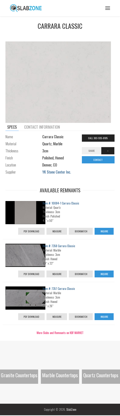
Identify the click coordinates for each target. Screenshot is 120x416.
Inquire (104, 231)
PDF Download (31, 231)
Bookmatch (80, 231)
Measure (57, 231)
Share (91, 151)
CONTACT (98, 160)
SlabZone (71, 409)
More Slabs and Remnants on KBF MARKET (60, 333)
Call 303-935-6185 (98, 138)
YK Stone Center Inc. (56, 172)
